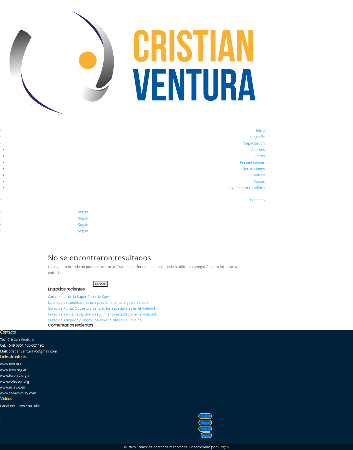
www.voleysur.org (14, 381)
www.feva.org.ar (13, 369)
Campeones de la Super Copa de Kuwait (81, 296)
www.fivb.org (10, 364)
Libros (260, 156)
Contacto (257, 199)
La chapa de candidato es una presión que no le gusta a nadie (98, 302)
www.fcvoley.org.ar (15, 375)
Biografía (257, 136)
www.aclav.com (12, 387)
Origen (223, 447)
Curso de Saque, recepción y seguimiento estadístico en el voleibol (102, 314)
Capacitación (254, 143)
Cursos (259, 181)
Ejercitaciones (253, 168)
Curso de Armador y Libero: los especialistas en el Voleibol (95, 320)
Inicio (260, 130)
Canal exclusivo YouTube (20, 405)
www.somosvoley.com (18, 393)
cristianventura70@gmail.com (33, 351)
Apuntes (258, 149)
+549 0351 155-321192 (25, 345)
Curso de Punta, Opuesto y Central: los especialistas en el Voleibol (101, 308)
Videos (259, 175)
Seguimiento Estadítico (246, 187)
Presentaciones (252, 162)
